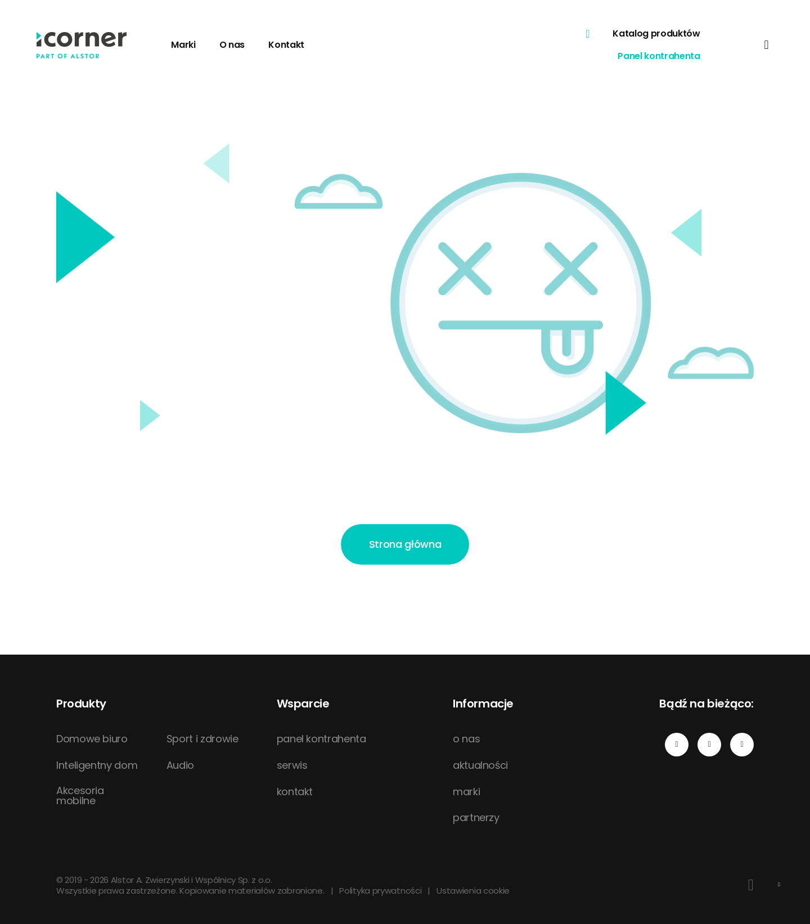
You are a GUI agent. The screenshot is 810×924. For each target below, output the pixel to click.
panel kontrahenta (321, 739)
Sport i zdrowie (202, 739)
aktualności (480, 765)
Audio (180, 765)
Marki (183, 44)
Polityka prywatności (380, 890)
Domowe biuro (92, 739)
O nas (232, 44)
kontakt (295, 792)
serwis (292, 765)
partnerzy (476, 818)
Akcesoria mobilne (80, 796)
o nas (466, 739)
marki (466, 792)
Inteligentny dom (96, 765)
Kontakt (286, 44)
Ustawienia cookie (473, 890)
